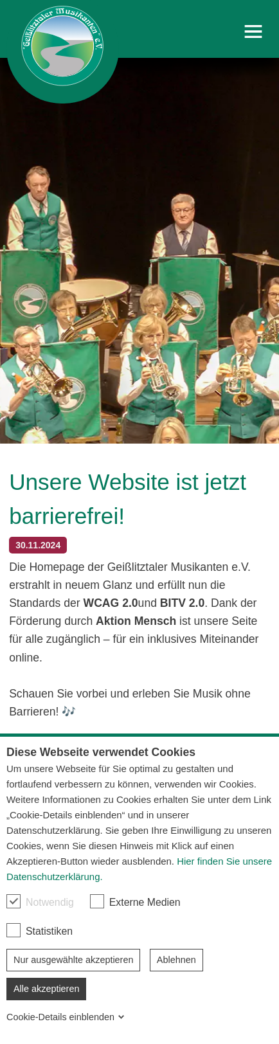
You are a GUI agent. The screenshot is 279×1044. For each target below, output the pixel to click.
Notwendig (40, 901)
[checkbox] (13, 901)
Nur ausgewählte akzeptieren (73, 960)
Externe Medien (135, 901)
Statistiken (39, 930)
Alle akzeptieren (46, 989)
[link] (62, 52)
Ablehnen (176, 960)
